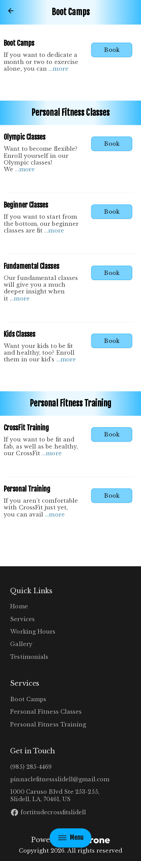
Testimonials (29, 656)
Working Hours (32, 631)
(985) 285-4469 (31, 766)
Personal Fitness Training (48, 724)
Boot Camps (28, 699)
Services (22, 619)
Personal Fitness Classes (46, 711)
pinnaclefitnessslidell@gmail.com (59, 779)
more (60, 68)
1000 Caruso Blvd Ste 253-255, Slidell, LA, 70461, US (55, 795)
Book (111, 49)
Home (19, 606)
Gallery (21, 644)
